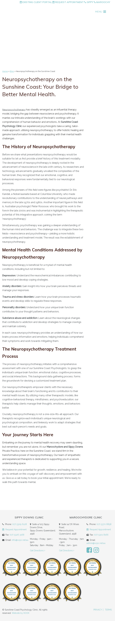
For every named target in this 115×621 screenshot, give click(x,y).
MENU (100, 11)
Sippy (88, 2)
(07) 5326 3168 (17, 535)
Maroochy (102, 2)
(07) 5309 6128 (19, 524)
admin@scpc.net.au (96, 543)
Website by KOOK (20, 613)
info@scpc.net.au (20, 540)
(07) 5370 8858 (104, 524)
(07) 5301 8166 (101, 535)
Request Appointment (68, 2)
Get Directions (38, 550)
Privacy (97, 610)
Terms (108, 610)
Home (5, 71)
